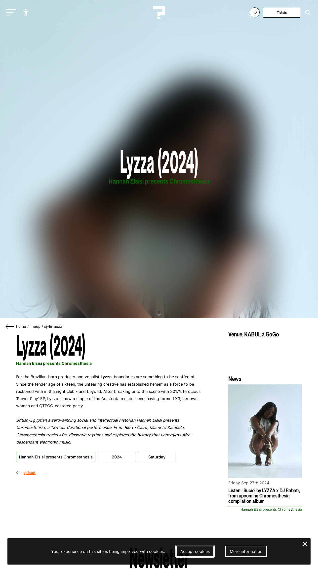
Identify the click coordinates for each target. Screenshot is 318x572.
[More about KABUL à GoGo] (265, 354)
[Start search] (306, 12)
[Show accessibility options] (26, 12)
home (21, 326)
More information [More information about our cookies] (246, 551)
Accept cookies (195, 551)
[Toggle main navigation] (10, 12)
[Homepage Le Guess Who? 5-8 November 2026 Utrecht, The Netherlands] (159, 12)
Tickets (282, 12)
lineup (35, 326)
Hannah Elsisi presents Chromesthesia (56, 456)
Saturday (156, 456)
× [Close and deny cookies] (305, 543)
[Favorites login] (255, 12)
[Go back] (10, 326)
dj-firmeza (53, 326)
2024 (117, 456)
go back (26, 472)
